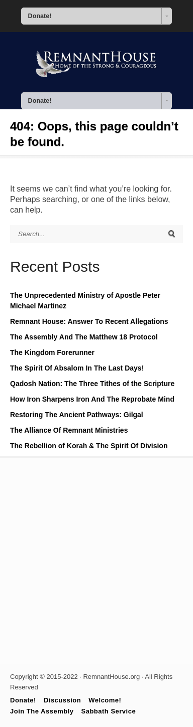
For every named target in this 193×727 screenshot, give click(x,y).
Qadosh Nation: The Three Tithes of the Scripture (92, 384)
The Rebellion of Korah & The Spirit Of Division (88, 446)
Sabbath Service (108, 711)
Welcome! (104, 700)
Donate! (23, 700)
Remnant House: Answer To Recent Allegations (89, 321)
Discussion (62, 700)
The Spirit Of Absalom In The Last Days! (77, 368)
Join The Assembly (42, 711)
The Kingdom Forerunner (52, 352)
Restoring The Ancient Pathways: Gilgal (76, 415)
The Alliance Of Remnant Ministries (69, 430)
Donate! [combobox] (40, 16)
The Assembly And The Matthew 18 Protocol (84, 337)
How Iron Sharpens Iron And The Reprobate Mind (92, 399)
